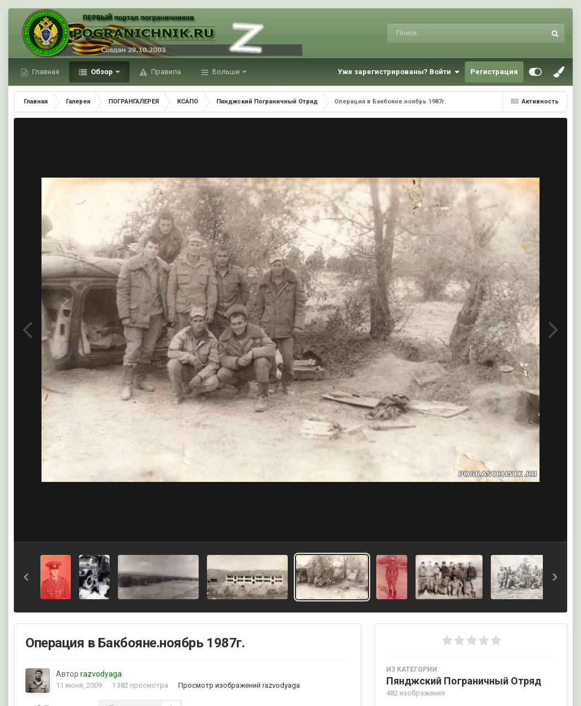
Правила (165, 72)
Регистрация (494, 72)
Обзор (102, 72)
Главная (44, 72)
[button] (26, 577)
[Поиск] (445, 33)
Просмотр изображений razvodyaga (239, 685)
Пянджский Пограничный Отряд (463, 681)
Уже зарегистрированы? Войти (398, 71)
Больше (226, 72)
